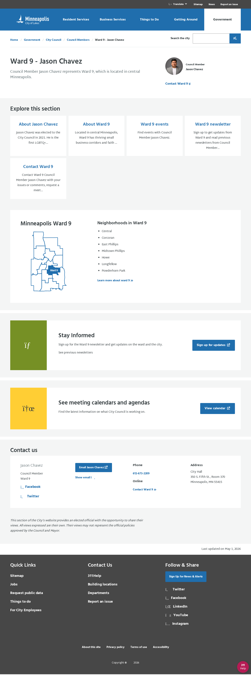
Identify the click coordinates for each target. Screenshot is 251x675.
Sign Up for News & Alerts (186, 577)
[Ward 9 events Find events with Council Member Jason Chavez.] (155, 136)
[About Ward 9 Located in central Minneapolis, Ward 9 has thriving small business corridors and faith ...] (97, 136)
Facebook (30, 488)
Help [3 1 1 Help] (94, 577)
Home (14, 40)
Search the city (180, 38)
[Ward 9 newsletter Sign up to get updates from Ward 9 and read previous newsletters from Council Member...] (213, 136)
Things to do (20, 602)
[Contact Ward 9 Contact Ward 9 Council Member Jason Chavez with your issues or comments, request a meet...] (38, 179)
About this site (91, 648)
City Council (53, 40)
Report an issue (100, 602)
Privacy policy (116, 648)
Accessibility (161, 648)
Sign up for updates (211, 346)
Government (32, 40)
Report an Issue (229, 4)
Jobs (13, 585)
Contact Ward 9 (176, 83)
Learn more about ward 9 (113, 281)
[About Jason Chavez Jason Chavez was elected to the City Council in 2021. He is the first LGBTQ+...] (38, 136)
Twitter (29, 497)
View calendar (215, 409)
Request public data (26, 594)
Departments (98, 594)
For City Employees (25, 611)
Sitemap (198, 4)
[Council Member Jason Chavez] (185, 67)
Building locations (102, 585)
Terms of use (138, 648)
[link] (178, 4)
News (212, 4)
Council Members (78, 40)
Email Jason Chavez (91, 468)
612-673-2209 (141, 474)
